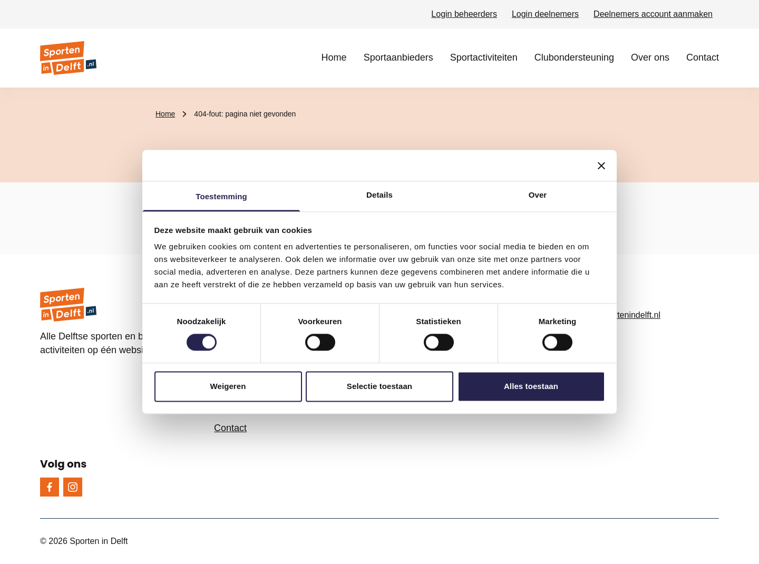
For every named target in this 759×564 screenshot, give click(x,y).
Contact (702, 57)
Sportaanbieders (398, 57)
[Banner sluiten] (601, 165)
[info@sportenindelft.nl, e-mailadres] (640, 315)
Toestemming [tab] (221, 196)
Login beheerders (464, 13)
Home (334, 57)
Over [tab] (538, 194)
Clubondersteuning (574, 57)
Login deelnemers (545, 13)
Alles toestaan (531, 386)
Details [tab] (379, 194)
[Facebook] (49, 487)
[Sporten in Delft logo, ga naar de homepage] (68, 58)
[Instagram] (72, 487)
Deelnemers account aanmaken (653, 13)
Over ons (650, 57)
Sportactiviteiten (484, 57)
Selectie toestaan (379, 386)
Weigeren (228, 386)
